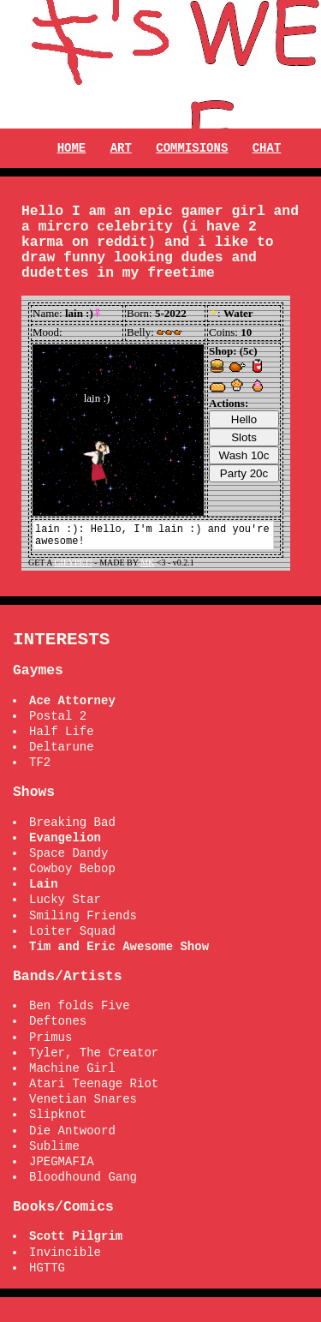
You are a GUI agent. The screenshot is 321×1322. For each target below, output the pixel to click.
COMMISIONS (192, 148)
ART (121, 148)
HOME (71, 148)
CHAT (267, 148)
